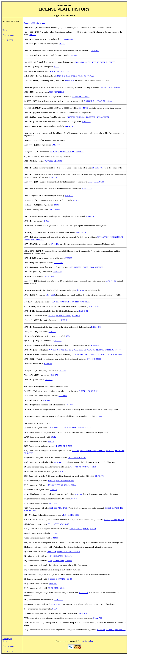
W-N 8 (73, 467)
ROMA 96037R (103, 117)
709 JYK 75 (94, 306)
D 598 (55, 560)
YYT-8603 (48, 161)
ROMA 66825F (37, 239)
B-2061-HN (96, 327)
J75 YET (53, 152)
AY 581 (114, 519)
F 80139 (68, 258)
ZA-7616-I (78, 76)
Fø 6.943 (53, 503)
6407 (67, 524)
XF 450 (46, 221)
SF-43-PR (90, 216)
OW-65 (77, 62)
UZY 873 (68, 556)
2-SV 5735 (58, 599)
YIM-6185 (58, 161)
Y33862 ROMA (63, 551)
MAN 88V (54, 302)
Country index (8, 35)
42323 (56, 67)
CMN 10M (54, 71)
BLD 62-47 (84, 96)
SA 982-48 (110, 629)
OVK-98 (53, 489)
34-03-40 (68, 579)
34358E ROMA (114, 237)
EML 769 (56, 145)
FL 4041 (59, 315)
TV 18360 (63, 395)
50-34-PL (53, 583)
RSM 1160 (55, 604)
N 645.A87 (95, 345)
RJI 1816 (67, 515)
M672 (56, 92)
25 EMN (54, 533)
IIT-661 (33, 34)
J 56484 (86, 528)
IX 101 (53, 556)
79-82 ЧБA (83, 613)
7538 (51, 92)
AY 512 (120, 519)
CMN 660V (65, 71)
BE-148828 (28, 453)
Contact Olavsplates (86, 641)
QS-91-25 (52, 588)
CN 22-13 (64, 471)
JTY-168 (52, 331)
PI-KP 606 (80, 467)
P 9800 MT (87, 189)
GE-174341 (106, 350)
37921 (62, 524)
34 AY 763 (97, 618)
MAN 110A (85, 302)
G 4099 (61, 560)
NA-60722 (69, 480)
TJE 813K (108, 354)
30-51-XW (53, 177)
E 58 (50, 560)
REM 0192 (49, 276)
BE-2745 (72, 350)
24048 (56, 205)
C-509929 (60, 579)
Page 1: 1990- (8, 40)
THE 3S (75, 354)
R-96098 (51, 579)
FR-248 (58, 350)
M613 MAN (55, 209)
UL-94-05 (60, 588)
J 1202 (72, 528)
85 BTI (99, 416)
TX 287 (62, 44)
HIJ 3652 (75, 515)
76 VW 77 (52, 485)
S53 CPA (61, 152)
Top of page (7, 638)
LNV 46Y (92, 354)
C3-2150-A (107, 101)
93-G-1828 (69, 80)
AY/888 (107, 519)
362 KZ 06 (61, 485)
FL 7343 (63, 39)
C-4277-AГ (97, 101)
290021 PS (51, 551)
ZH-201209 (120, 450)
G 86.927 (71, 428)
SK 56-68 (101, 629)
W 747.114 (79, 428)
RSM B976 (50, 295)
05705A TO (102, 237)
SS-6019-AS (89, 76)
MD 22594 (58, 262)
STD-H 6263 (90, 467)
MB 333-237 (120, 629)
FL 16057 (67, 315)
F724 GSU (79, 152)
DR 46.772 (99, 476)
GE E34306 (80, 117)
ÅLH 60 (92, 182)
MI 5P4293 (115, 87)
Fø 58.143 (70, 405)
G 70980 (90, 359)
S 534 (68, 336)
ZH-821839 (110, 62)
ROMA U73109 (96, 267)
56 (49, 524)
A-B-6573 (58, 446)
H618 (61, 92)
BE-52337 (110, 450)
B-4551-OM (69, 76)
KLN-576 (54, 375)
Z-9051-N (83, 391)
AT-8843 (49, 379)
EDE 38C (53, 508)
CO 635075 (75, 267)
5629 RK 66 (71, 485)
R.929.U (46, 400)
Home (5, 30)
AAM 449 (58, 462)
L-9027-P (59, 76)
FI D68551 (84, 267)
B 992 (55, 428)
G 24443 (68, 560)
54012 (53, 437)
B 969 (50, 428)
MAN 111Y (74, 302)
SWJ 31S (100, 354)
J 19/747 (78, 528)
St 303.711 (89, 428)
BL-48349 (88, 350)
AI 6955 (79, 350)
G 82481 (54, 538)
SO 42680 (97, 350)
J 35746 (93, 528)
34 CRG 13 (69, 126)
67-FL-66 (48, 363)
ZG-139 (84, 62)
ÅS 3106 (80, 290)
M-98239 (51, 480)
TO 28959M (91, 117)
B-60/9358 (60, 480)
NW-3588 (84, 450)
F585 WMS (70, 152)
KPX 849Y (117, 354)
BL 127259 (115, 350)
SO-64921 (101, 62)
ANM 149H (62, 508)
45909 (56, 524)
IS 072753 (71, 117)
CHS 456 (62, 370)
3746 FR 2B (81, 232)
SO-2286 (75, 450)
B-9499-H (88, 101)
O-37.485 (63, 428)
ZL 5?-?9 (76, 96)
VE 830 (73, 55)
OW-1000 (92, 62)
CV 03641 (95, 50)
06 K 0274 (69, 195)
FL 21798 (71, 39)
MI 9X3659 (105, 87)
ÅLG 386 (100, 182)
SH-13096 (92, 450)
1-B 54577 (86, 121)
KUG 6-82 (83, 311)
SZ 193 (65, 350)
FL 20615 (76, 315)
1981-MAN (83, 108)
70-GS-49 (57, 272)
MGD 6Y (83, 354)
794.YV (51, 441)
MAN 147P (64, 302)
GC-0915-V (92, 391)
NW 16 (52, 350)
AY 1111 (57, 340)
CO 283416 (75, 551)
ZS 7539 (59, 556)
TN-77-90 (72, 457)
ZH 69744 (101, 450)
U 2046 (64, 320)
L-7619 (76, 200)
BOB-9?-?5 (81, 457)
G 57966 (97, 359)
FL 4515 (74, 499)
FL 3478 (51, 315)
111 (51, 524)
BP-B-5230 (67, 446)
